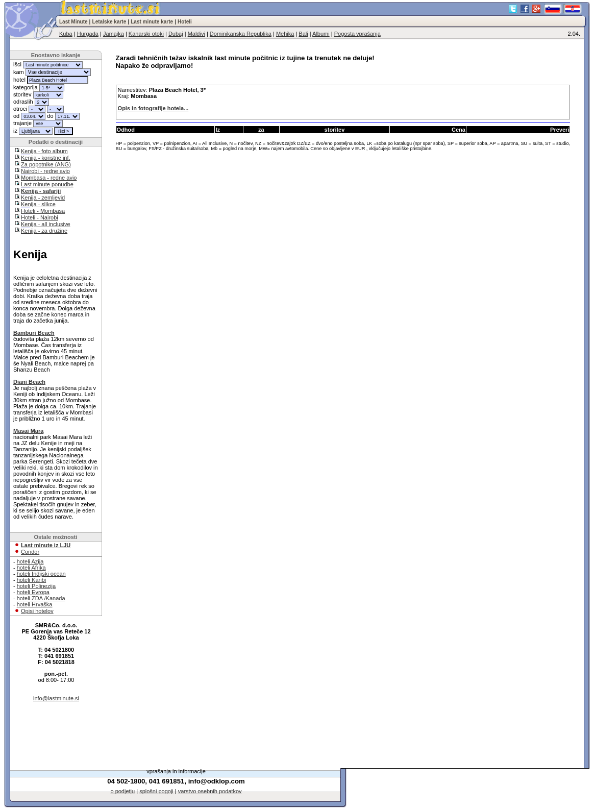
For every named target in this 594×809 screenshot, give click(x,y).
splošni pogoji (156, 791)
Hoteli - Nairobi (39, 217)
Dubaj (175, 34)
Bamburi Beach (34, 333)
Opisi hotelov (37, 611)
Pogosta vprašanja (357, 34)
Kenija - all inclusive (45, 224)
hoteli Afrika (31, 568)
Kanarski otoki (146, 34)
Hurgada (87, 34)
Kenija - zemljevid (43, 197)
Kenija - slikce (38, 204)
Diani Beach (29, 382)
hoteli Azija (30, 561)
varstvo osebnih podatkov (210, 791)
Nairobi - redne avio (45, 171)
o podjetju (122, 791)
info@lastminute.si (56, 698)
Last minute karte (152, 21)
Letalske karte (109, 21)
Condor (30, 552)
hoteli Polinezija (36, 586)
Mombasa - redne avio (49, 178)
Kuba (65, 34)
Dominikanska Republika (240, 34)
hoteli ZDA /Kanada (41, 598)
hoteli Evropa (33, 592)
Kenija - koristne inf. (45, 158)
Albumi (321, 34)
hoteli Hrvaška (35, 604)
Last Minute (73, 21)
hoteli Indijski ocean (41, 574)
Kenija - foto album (44, 151)
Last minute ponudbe (47, 184)
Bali (303, 34)
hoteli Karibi (31, 580)
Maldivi (196, 34)
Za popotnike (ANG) (46, 164)
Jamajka (113, 34)
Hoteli (185, 21)
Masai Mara (28, 431)
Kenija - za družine (44, 231)
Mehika (285, 34)
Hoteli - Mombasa (43, 211)
